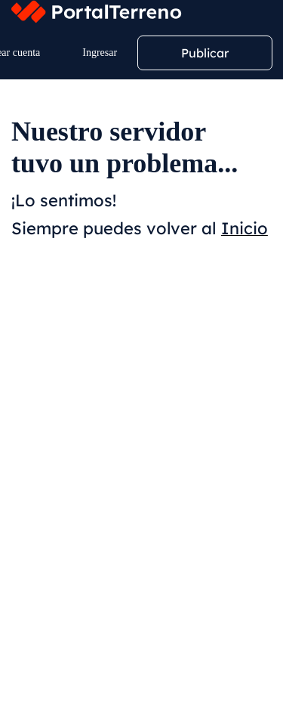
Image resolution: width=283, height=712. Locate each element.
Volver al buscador (82, 673)
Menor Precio (132, 402)
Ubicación (49, 267)
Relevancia (47, 402)
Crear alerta (158, 352)
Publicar (205, 52)
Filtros (54, 353)
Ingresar (99, 52)
